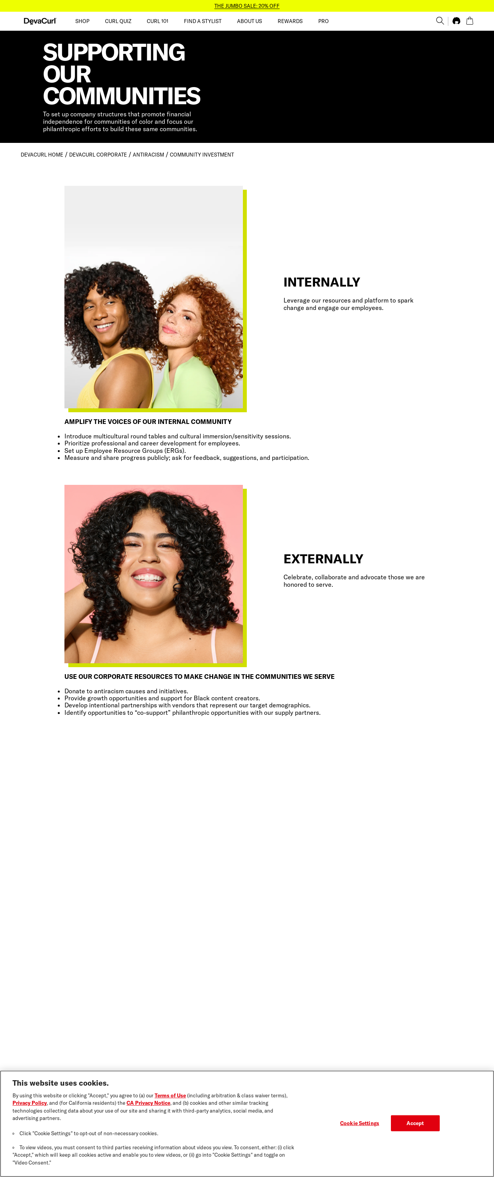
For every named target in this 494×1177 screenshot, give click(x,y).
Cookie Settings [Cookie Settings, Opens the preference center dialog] (359, 1127)
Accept (415, 1127)
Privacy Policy (29, 1107)
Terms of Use (170, 1100)
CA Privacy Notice (148, 1107)
